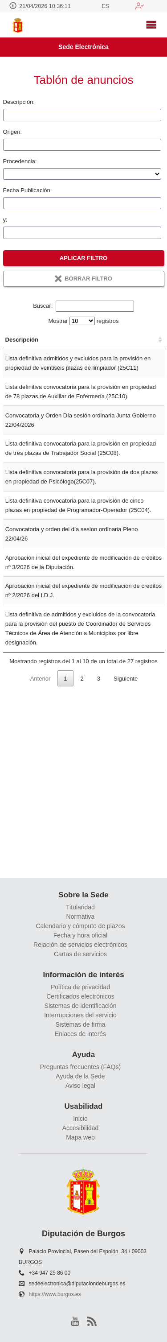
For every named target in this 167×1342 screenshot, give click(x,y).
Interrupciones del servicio (80, 1015)
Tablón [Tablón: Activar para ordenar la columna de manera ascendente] (103, 349)
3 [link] (98, 856)
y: (5, 219)
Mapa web (80, 1137)
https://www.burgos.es (55, 1295)
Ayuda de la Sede (80, 1076)
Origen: (12, 131)
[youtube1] (75, 1321)
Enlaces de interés (80, 1033)
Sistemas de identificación (81, 1005)
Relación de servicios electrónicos (80, 944)
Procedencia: (20, 161)
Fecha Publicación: (27, 190)
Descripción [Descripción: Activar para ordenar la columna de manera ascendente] (21, 349)
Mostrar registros (83, 321)
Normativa (80, 916)
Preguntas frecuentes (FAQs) (80, 1066)
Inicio (80, 1119)
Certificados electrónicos (80, 996)
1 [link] (65, 856)
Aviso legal (80, 1085)
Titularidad (80, 907)
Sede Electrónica (83, 46)
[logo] (18, 25)
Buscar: (83, 305)
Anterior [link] (40, 856)
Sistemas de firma (80, 1024)
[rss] (92, 1321)
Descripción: (19, 102)
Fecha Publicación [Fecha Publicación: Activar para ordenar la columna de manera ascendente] (139, 344)
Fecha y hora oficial (80, 935)
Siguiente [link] (126, 856)
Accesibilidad (80, 1128)
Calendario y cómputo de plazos (80, 925)
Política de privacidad (80, 987)
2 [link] (82, 856)
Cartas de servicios (80, 954)
